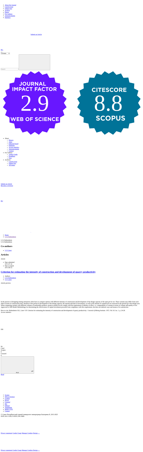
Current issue (9, 7)
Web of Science (10, 397)
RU (2, 50)
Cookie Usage (17, 433)
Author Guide (13, 154)
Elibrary (7, 406)
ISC (6, 404)
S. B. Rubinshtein (10, 237)
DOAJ (7, 400)
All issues (12, 165)
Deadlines (12, 156)
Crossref (7, 402)
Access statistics (14, 147)
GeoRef (7, 398)
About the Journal (10, 5)
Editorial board (13, 144)
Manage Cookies (27, 433)
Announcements (10, 16)
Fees (10, 158)
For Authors (8, 14)
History (11, 140)
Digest (7, 12)
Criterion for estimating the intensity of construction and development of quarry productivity (48, 272)
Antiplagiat (8, 407)
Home (7, 235)
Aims (10, 142)
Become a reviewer (7, 186)
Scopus (7, 395)
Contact (11, 151)
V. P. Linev (8, 250)
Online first (8, 8)
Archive (7, 10)
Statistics (8, 17)
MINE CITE (9, 409)
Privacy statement (6, 433)
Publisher (12, 145)
